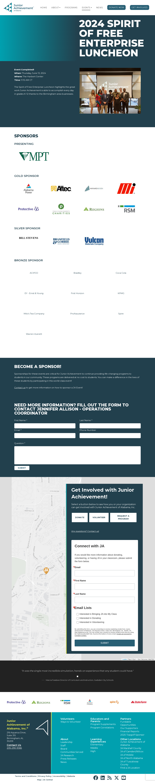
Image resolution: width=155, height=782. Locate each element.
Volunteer (99, 517)
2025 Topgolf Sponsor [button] (132, 735)
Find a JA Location (130, 768)
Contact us (19, 387)
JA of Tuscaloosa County (129, 763)
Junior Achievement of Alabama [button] (132, 743)
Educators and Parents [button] (99, 720)
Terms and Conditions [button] (25, 776)
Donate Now (116, 7)
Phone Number (88, 430)
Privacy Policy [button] (45, 776)
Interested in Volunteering (92, 622)
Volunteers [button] (67, 719)
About (55, 7)
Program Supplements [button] (103, 724)
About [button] (64, 739)
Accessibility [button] (59, 776)
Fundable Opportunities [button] (128, 723)
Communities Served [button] (72, 752)
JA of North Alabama (131, 758)
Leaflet (124, 659)
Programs (71, 7)
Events (86, 7)
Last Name (86, 420)
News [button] (63, 762)
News (99, 7)
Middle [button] (94, 748)
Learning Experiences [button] (98, 740)
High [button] (93, 751)
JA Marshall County (130, 748)
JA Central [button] (48, 780)
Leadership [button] (66, 742)
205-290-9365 (14, 748)
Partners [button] (125, 719)
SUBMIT (105, 643)
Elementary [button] (96, 744)
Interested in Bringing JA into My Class (98, 614)
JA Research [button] (67, 755)
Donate (79, 517)
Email (17, 430)
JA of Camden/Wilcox (131, 751)
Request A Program (123, 517)
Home (43, 7)
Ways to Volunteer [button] (71, 722)
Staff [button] (63, 745)
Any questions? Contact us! (85, 531)
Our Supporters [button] (129, 728)
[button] (59, 7)
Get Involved (139, 7)
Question (19, 443)
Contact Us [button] (14, 745)
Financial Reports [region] (129, 731)
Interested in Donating (90, 618)
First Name (20, 420)
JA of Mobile (127, 755)
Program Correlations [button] (102, 727)
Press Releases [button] (68, 758)
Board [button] (64, 749)
